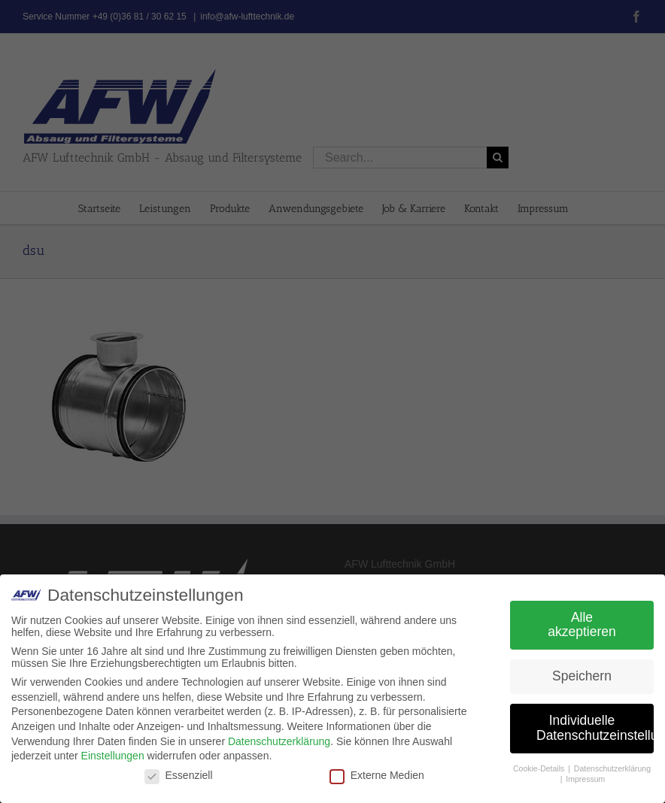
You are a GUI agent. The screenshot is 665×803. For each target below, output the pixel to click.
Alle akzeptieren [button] (581, 625)
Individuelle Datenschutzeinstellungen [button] (595, 728)
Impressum (585, 778)
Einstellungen (112, 756)
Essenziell (178, 775)
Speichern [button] (582, 675)
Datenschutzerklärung (279, 741)
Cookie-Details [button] (539, 768)
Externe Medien (376, 775)
